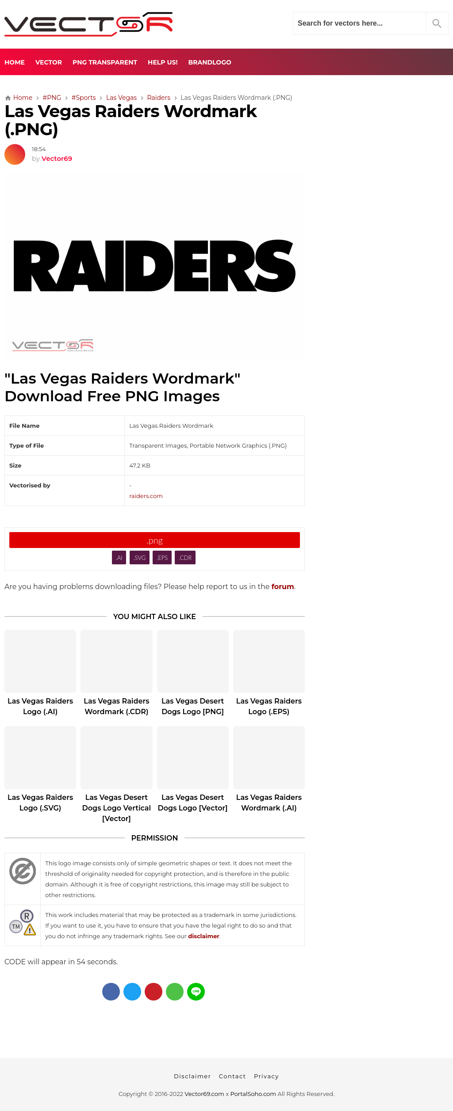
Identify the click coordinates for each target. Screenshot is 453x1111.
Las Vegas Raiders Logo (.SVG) (40, 802)
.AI (119, 557)
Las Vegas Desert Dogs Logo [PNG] (192, 706)
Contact (232, 1076)
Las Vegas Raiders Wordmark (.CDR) (116, 706)
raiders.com (146, 495)
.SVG (140, 557)
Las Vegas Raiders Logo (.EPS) (269, 706)
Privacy (266, 1076)
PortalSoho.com (253, 1093)
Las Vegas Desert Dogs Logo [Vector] (193, 802)
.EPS (162, 557)
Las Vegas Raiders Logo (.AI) (40, 706)
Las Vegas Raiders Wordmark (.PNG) (130, 120)
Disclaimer (192, 1076)
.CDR (185, 557)
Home (14, 62)
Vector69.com (204, 1093)
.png (154, 540)
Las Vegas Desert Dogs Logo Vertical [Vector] (116, 808)
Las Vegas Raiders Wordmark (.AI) (269, 802)
